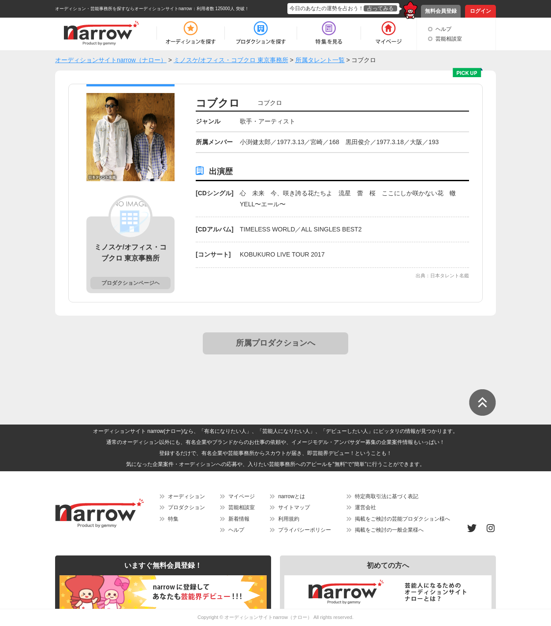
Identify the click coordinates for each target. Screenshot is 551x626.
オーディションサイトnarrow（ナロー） (268, 617)
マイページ (241, 496)
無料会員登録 (441, 11)
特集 (173, 519)
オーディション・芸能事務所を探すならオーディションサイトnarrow (123, 8)
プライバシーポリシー (304, 530)
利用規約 (288, 519)
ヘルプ (443, 29)
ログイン (480, 11)
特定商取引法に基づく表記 (386, 496)
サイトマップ (294, 507)
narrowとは (291, 496)
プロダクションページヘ (130, 283)
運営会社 (365, 507)
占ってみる (380, 8)
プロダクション (186, 507)
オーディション (186, 496)
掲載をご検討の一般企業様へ (389, 530)
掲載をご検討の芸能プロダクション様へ (402, 519)
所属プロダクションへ (275, 343)
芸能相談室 (449, 39)
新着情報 (238, 519)
